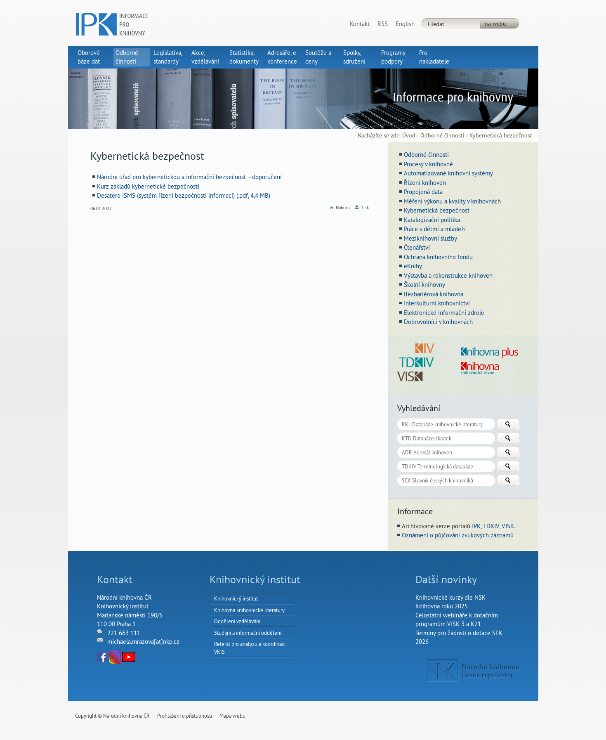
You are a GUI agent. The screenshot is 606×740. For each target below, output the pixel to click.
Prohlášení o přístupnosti (184, 715)
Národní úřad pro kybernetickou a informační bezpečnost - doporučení (189, 177)
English (405, 24)
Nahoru (343, 207)
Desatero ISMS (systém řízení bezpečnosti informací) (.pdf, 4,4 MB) (183, 195)
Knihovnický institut (236, 598)
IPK (476, 526)
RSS (382, 24)
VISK (508, 526)
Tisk (365, 207)
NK (473, 671)
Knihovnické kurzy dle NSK (450, 597)
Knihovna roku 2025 (441, 606)
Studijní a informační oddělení (247, 632)
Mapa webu (232, 715)
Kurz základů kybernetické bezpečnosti (148, 186)
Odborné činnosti (442, 135)
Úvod (408, 135)
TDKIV (491, 526)
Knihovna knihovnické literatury (249, 610)
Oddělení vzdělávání (237, 621)
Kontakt (360, 24)
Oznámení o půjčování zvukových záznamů (458, 535)
